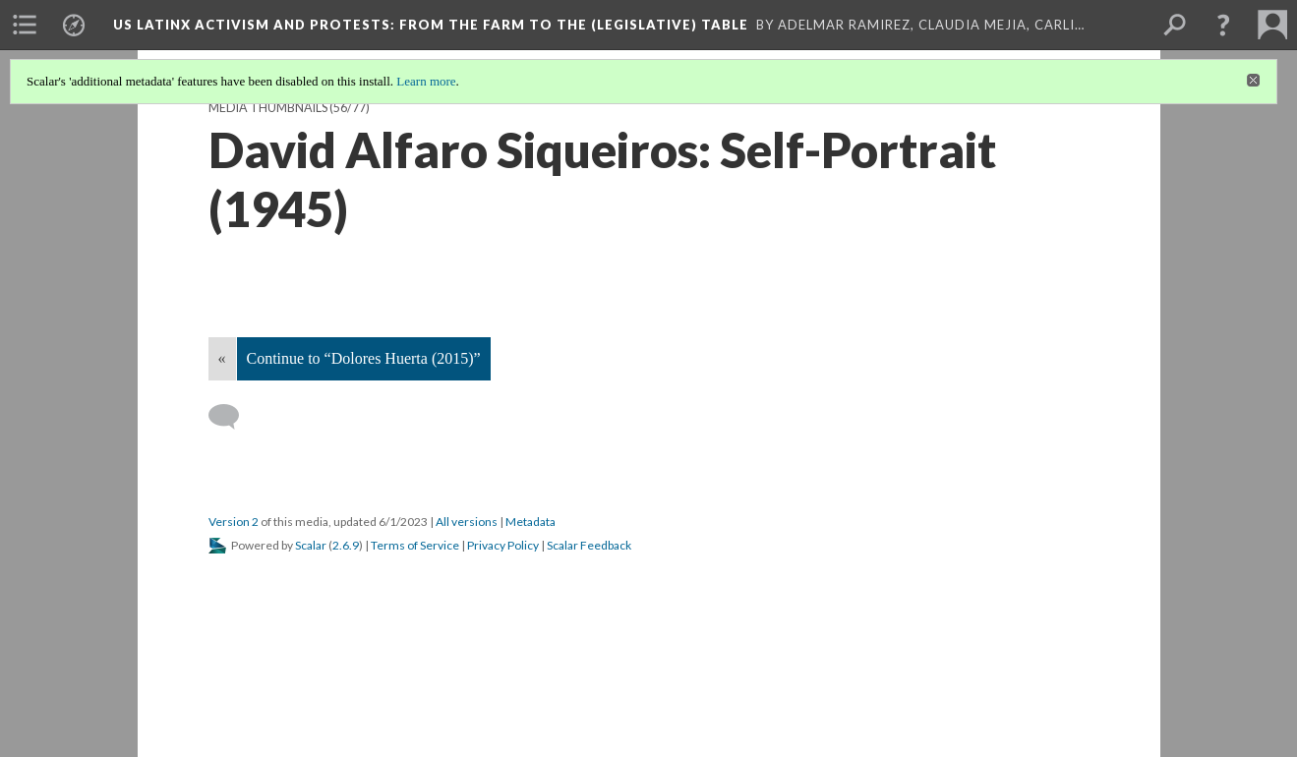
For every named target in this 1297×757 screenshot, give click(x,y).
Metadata (530, 521)
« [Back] (222, 358)
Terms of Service (415, 545)
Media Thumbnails (267, 107)
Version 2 (233, 521)
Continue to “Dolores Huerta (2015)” (364, 358)
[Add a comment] (232, 417)
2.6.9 (345, 545)
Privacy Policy (503, 545)
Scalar (310, 545)
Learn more (425, 81)
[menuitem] (24, 24)
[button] (1223, 24)
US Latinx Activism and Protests (430, 24)
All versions (467, 521)
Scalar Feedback (589, 545)
